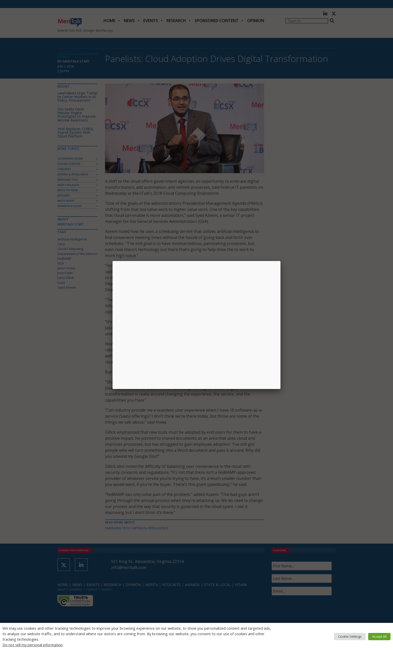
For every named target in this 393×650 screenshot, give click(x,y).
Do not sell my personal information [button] (33, 644)
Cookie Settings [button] (350, 636)
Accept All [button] (379, 636)
